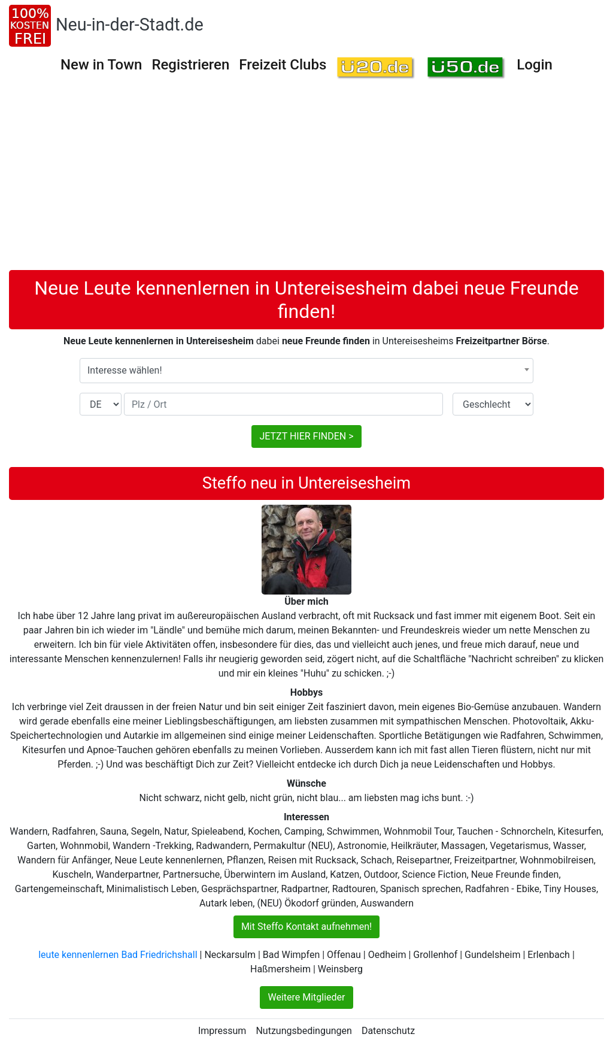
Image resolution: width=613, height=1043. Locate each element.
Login (535, 64)
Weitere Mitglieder (306, 997)
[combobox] (306, 370)
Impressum (222, 1030)
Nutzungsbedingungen (303, 1030)
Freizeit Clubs (282, 64)
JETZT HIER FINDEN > (306, 436)
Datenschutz (388, 1030)
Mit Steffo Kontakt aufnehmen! (306, 926)
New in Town (101, 64)
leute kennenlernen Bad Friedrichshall (117, 954)
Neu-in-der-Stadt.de (130, 24)
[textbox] (306, 371)
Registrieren (190, 64)
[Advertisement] (306, 180)
